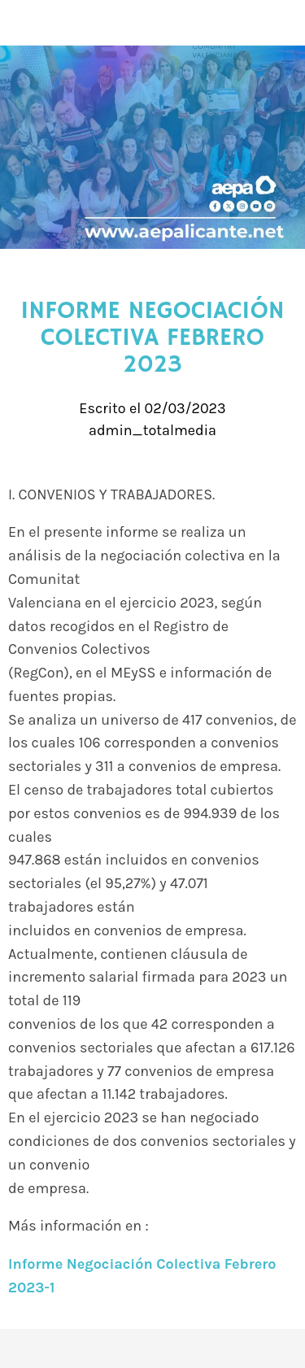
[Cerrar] (23, 23)
